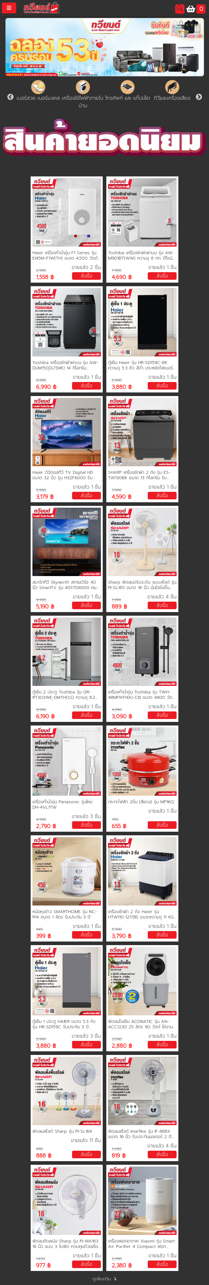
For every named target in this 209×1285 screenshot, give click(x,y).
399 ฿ (43, 936)
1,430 (40, 1259)
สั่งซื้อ (86, 276)
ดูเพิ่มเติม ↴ (104, 1278)
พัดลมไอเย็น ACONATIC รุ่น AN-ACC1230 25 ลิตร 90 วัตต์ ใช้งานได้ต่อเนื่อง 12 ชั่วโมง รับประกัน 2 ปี (140, 1024)
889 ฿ (119, 607)
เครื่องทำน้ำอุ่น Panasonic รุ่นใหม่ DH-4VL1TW (62, 804)
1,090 (116, 1149)
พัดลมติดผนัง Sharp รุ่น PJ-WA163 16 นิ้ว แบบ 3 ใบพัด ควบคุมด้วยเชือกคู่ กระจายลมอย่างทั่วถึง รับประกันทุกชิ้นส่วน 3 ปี (66, 1244)
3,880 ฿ (122, 387)
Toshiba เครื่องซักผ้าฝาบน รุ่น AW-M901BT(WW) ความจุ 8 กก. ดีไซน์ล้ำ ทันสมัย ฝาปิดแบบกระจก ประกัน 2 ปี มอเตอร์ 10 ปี (142, 255)
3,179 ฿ (45, 497)
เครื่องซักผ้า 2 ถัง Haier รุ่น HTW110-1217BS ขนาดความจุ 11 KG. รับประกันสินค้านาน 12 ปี (141, 914)
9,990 (41, 380)
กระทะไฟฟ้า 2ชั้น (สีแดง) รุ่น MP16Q (141, 802)
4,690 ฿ (122, 277)
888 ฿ (44, 1156)
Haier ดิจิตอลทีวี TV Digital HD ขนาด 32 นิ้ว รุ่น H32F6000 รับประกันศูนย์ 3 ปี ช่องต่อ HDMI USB (65, 475)
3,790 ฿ (122, 936)
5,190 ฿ (45, 607)
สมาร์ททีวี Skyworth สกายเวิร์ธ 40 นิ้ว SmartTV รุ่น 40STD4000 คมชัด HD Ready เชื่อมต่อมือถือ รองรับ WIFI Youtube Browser (66, 585)
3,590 (117, 1039)
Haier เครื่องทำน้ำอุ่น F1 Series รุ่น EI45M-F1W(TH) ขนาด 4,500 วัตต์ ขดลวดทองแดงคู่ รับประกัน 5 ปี (65, 255)
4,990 (117, 710)
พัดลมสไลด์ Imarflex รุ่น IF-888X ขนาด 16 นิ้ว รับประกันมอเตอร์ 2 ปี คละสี (140, 1134)
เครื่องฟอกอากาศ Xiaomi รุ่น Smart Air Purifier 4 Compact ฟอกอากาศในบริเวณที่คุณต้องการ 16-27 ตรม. (141, 1244)
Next (199, 97)
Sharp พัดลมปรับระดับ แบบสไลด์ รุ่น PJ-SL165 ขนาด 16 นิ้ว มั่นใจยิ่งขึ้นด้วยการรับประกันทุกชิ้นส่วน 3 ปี (142, 585)
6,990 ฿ (46, 387)
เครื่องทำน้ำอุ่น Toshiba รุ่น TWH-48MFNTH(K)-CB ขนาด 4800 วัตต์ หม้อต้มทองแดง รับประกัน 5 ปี (141, 694)
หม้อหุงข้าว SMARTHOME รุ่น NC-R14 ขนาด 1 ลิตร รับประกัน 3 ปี (64, 914)
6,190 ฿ (45, 717)
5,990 (117, 380)
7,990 (116, 270)
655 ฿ (119, 826)
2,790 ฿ (46, 826)
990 (39, 1149)
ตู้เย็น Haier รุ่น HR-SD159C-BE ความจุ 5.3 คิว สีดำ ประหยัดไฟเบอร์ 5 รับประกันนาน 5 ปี (140, 365)
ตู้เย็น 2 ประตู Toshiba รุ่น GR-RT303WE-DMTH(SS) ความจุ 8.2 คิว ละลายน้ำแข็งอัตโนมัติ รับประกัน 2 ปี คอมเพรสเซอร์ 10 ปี (65, 694)
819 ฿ (119, 1156)
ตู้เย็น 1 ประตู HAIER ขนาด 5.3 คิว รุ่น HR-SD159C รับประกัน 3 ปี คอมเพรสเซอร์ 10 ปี (63, 1024)
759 (115, 820)
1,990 (116, 600)
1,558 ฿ (45, 277)
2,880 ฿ (122, 1046)
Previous (10, 97)
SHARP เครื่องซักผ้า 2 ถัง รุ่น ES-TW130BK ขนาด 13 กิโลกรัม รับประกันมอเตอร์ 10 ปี (139, 475)
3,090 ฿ (122, 717)
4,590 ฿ (122, 497)
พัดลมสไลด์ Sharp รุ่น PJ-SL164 (62, 1131)
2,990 (41, 270)
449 (39, 929)
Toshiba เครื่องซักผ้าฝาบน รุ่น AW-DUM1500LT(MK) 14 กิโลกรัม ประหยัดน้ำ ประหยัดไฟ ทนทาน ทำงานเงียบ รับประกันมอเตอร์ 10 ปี (65, 365)
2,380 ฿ (122, 1266)
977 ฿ (43, 1266)
